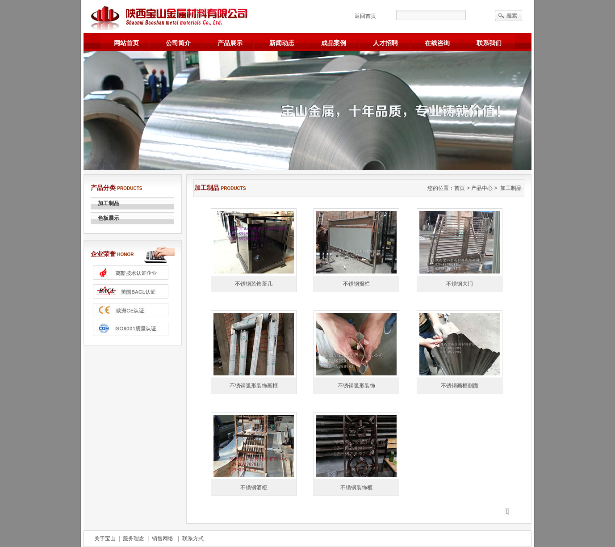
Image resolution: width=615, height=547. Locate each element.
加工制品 (108, 203)
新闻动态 (281, 42)
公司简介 (178, 42)
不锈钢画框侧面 (459, 386)
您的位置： (440, 188)
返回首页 (365, 16)
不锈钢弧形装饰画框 (254, 386)
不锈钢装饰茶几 (253, 284)
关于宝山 (106, 538)
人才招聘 (385, 42)
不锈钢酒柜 (253, 487)
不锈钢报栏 (356, 284)
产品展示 (230, 42)
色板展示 (108, 218)
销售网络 (163, 538)
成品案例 (333, 42)
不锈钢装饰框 (356, 487)
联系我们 (489, 42)
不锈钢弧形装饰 (356, 386)
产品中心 (482, 188)
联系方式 (191, 538)
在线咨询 (437, 42)
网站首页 (126, 42)
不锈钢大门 (459, 284)
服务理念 (133, 538)
